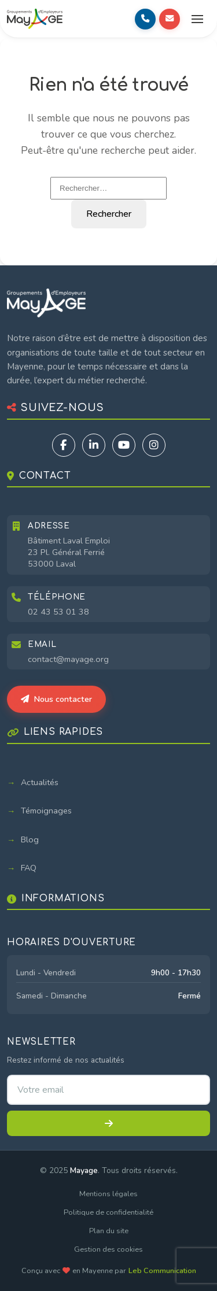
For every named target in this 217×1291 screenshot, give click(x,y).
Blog (30, 839)
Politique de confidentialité (108, 1212)
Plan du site (108, 1231)
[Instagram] (153, 445)
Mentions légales (108, 1194)
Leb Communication (162, 1271)
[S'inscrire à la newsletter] (108, 1123)
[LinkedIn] (93, 445)
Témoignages (46, 810)
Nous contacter (56, 699)
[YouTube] (123, 445)
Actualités (39, 782)
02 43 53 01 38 (58, 611)
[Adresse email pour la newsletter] (108, 1090)
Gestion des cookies (108, 1249)
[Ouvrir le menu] (197, 19)
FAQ (28, 868)
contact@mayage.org (68, 659)
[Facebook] (63, 445)
